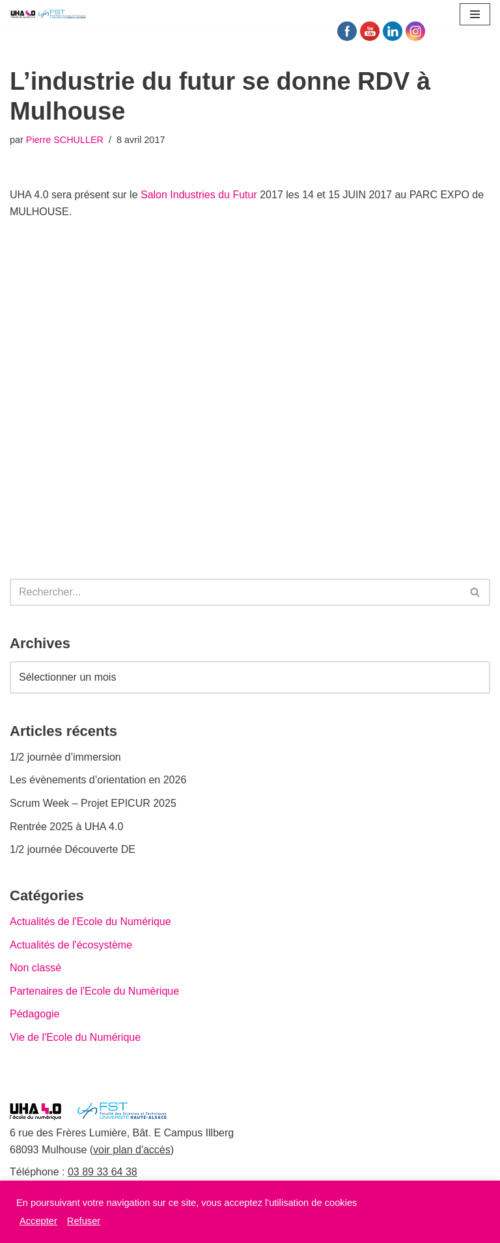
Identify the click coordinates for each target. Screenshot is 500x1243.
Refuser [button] (83, 1221)
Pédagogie (35, 1013)
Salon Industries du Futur (199, 194)
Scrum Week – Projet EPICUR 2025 (93, 803)
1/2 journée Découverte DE (72, 849)
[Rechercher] (235, 592)
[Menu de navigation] (475, 14)
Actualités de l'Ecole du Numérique (90, 921)
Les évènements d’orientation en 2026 (98, 779)
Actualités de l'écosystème (71, 944)
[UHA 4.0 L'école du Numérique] (49, 14)
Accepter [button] (38, 1221)
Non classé (35, 967)
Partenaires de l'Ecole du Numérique (94, 991)
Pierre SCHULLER (65, 140)
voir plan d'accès (132, 1149)
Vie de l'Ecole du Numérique (75, 1037)
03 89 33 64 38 (102, 1171)
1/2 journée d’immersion (65, 757)
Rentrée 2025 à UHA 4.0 (66, 826)
